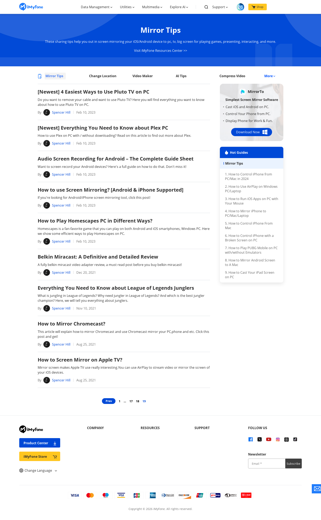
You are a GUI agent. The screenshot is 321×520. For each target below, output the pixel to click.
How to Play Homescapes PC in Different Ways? (95, 220)
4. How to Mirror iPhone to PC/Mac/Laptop (245, 213)
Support (218, 7)
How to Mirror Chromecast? (71, 323)
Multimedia (150, 7)
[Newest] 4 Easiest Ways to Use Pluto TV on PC (93, 91)
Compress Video (232, 76)
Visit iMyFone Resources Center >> (160, 50)
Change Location (102, 76)
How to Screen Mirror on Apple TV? (80, 359)
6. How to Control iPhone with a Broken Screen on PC (249, 237)
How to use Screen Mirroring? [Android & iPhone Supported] (110, 189)
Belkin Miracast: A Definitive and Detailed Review (98, 256)
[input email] (266, 463)
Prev (109, 401)
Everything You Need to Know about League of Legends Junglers (116, 287)
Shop (257, 7)
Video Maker (142, 76)
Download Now (251, 132)
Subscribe (293, 464)
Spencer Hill (61, 112)
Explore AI (177, 7)
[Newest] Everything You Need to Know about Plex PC (103, 127)
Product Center (40, 443)
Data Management (95, 7)
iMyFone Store (40, 456)
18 (137, 401)
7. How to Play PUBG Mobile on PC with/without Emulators (251, 250)
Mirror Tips (54, 76)
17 (131, 401)
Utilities (126, 7)
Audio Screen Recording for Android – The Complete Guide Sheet (115, 158)
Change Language (38, 470)
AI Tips (181, 76)
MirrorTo (256, 91)
